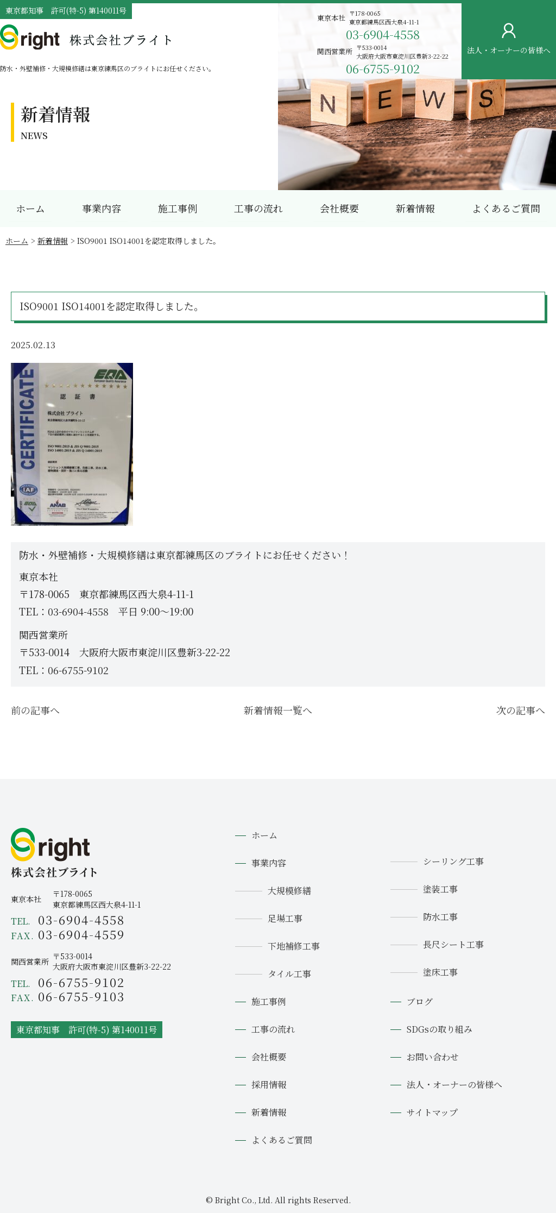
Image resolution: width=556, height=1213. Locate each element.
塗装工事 (440, 889)
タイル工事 (289, 973)
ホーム (30, 208)
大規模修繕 (289, 890)
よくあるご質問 (506, 208)
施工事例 (177, 208)
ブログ (420, 1001)
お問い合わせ (538, 167)
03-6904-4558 (383, 34)
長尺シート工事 (453, 944)
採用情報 (268, 1084)
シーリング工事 (453, 861)
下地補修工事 (294, 946)
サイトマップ (432, 1112)
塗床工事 (440, 972)
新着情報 (415, 208)
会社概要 (339, 208)
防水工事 (440, 916)
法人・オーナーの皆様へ (454, 1084)
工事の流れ (258, 208)
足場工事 (285, 918)
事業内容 (101, 208)
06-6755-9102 (383, 68)
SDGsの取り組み (439, 1029)
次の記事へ (520, 710)
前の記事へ (35, 710)
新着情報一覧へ (278, 710)
